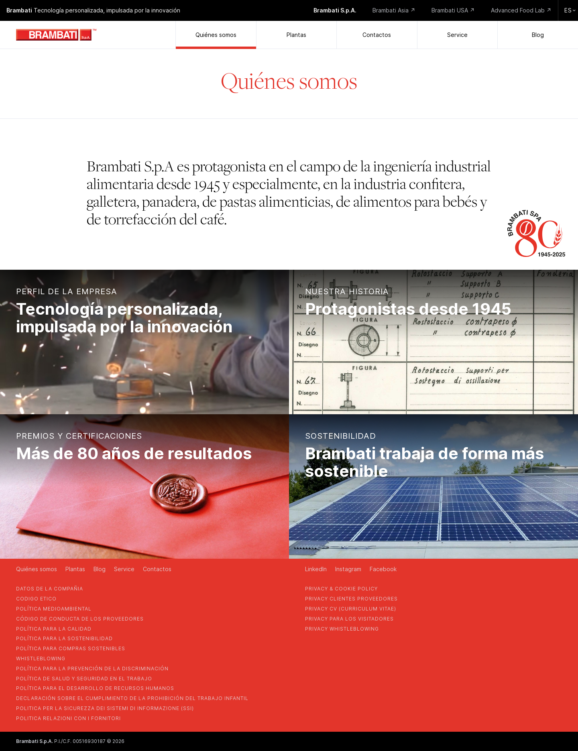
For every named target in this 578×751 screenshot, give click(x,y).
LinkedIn (316, 569)
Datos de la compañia (49, 589)
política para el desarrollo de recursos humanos (95, 688)
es (570, 10)
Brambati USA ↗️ (453, 10)
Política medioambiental (54, 609)
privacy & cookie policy (341, 589)
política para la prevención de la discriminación (92, 669)
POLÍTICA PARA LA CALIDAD (54, 629)
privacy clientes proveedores (351, 599)
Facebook (383, 569)
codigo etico (36, 599)
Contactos (376, 34)
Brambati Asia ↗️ (393, 10)
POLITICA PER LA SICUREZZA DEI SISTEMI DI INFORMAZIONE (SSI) (105, 708)
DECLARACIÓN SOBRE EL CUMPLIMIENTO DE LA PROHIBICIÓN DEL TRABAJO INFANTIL (132, 698)
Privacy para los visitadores (349, 619)
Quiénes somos (215, 34)
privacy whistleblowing (342, 629)
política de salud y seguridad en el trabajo (84, 679)
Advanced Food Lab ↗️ (521, 10)
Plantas (296, 34)
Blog (538, 34)
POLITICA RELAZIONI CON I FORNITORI (68, 718)
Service (457, 34)
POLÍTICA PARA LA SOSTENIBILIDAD (64, 638)
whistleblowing (40, 658)
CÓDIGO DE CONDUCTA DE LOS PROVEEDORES (80, 619)
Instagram (348, 569)
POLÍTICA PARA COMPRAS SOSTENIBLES (70, 648)
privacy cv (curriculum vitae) (350, 609)
